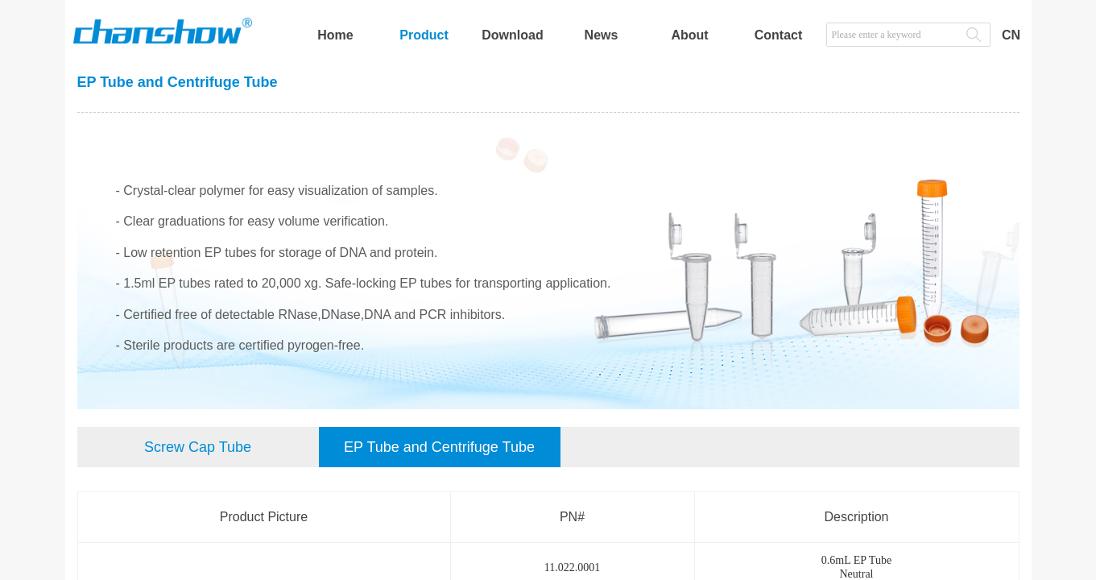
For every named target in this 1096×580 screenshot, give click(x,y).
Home (335, 35)
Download (512, 35)
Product (423, 35)
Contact (779, 35)
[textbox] (892, 34)
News (601, 35)
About (689, 35)
